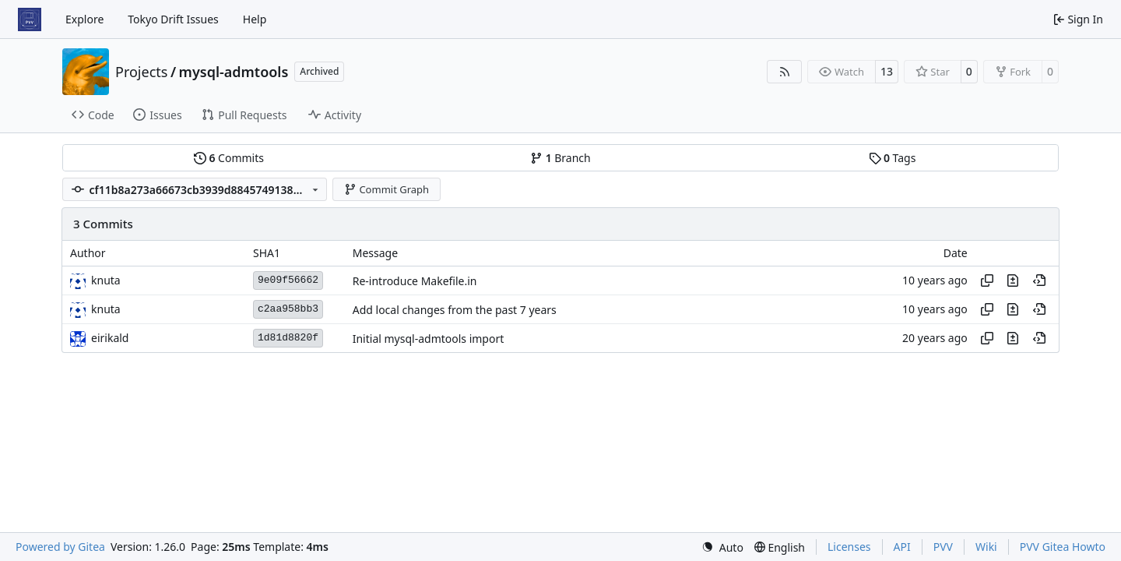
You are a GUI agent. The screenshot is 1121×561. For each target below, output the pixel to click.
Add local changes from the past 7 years (455, 309)
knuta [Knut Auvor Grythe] (106, 280)
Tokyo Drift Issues (173, 19)
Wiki (986, 546)
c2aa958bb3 (288, 309)
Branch (560, 157)
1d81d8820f (288, 338)
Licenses (849, 546)
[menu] (722, 547)
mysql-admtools (234, 71)
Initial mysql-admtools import (428, 338)
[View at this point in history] (1039, 280)
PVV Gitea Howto (1062, 546)
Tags (892, 157)
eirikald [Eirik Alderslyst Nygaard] (109, 337)
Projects (141, 71)
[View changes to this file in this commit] (1012, 280)
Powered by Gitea (60, 546)
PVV (943, 546)
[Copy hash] (987, 280)
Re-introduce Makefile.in (415, 280)
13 (886, 71)
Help (255, 19)
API (902, 546)
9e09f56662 (288, 280)
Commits (229, 157)
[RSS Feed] (785, 71)
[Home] (29, 19)
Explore (84, 19)
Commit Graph (386, 189)
